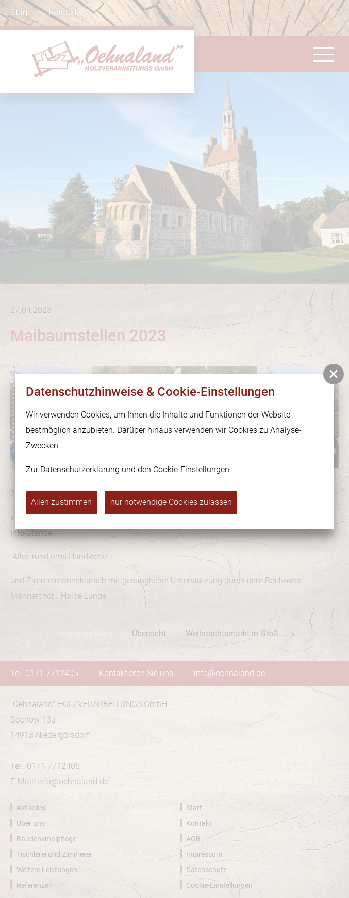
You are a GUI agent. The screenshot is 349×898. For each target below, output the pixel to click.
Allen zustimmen (61, 502)
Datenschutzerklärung (80, 469)
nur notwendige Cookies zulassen (171, 502)
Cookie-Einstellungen (191, 469)
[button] (333, 374)
